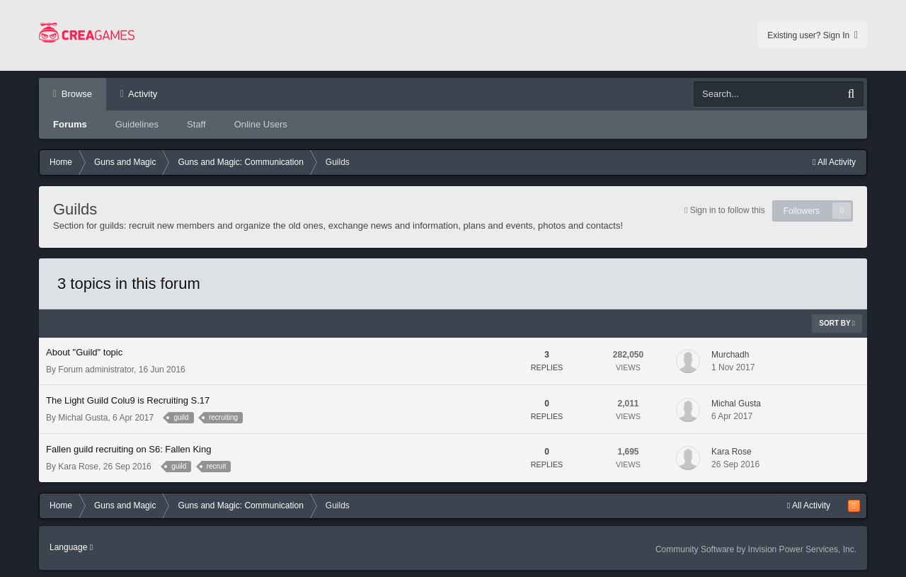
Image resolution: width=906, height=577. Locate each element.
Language (71, 547)
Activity (141, 93)
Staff (196, 124)
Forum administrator (96, 370)
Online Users (260, 124)
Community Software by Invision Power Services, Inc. (755, 549)
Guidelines (137, 124)
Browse (75, 93)
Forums (70, 124)
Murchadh (730, 355)
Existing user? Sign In (812, 35)
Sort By (837, 323)
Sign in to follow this (727, 210)
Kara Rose (78, 467)
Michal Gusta (83, 418)
